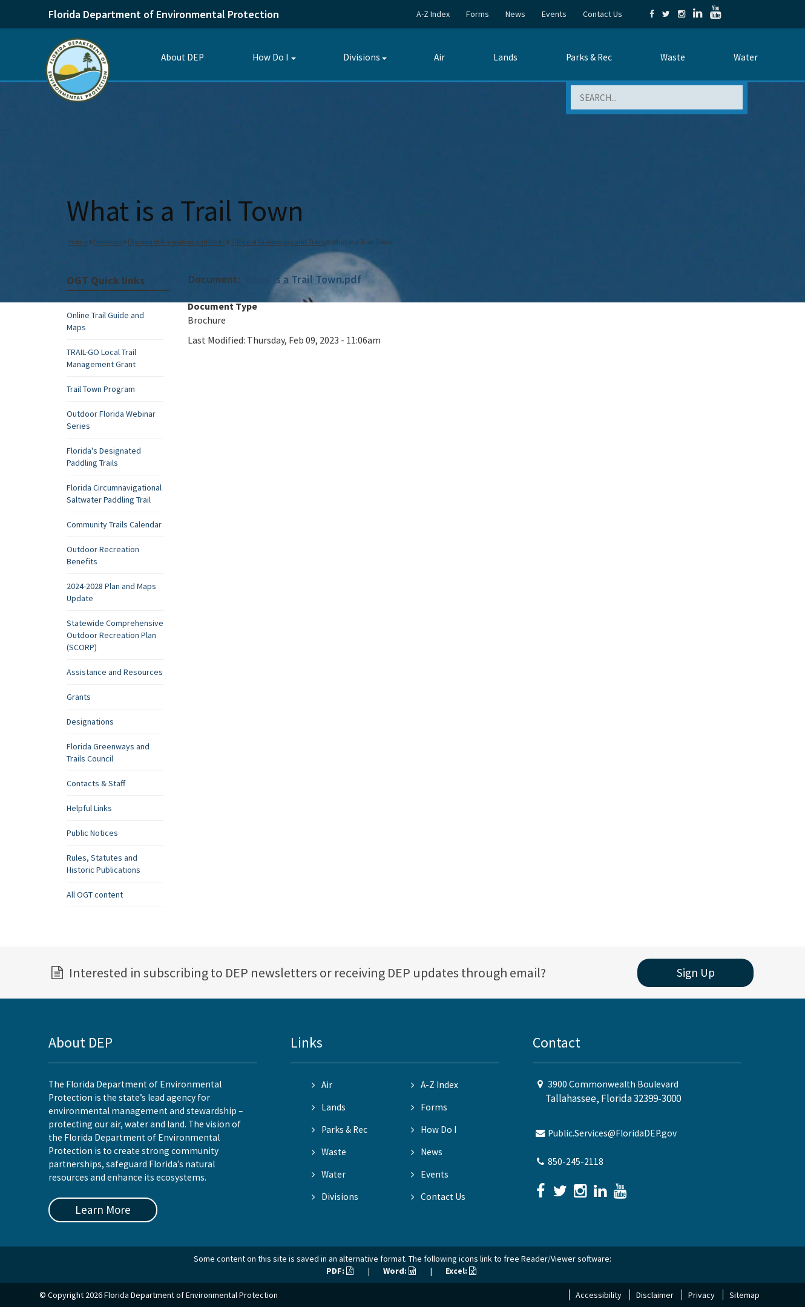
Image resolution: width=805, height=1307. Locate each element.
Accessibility (599, 1294)
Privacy (701, 1294)
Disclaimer (655, 1294)
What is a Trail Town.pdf (303, 279)
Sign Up (696, 972)
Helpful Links (89, 808)
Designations (90, 721)
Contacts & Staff (96, 783)
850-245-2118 (575, 1161)
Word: (399, 1270)
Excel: (460, 1270)
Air (439, 57)
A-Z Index (433, 13)
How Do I (270, 57)
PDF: (339, 1270)
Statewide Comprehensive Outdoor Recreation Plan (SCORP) (115, 635)
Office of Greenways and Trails (278, 241)
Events (554, 13)
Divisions (361, 57)
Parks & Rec (589, 57)
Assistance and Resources (115, 672)
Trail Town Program (101, 388)
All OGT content (95, 894)
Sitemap (744, 1294)
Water (746, 57)
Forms (477, 13)
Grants (79, 696)
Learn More (103, 1209)
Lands (505, 57)
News (515, 13)
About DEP (182, 57)
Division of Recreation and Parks (176, 241)
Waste (672, 57)
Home (78, 241)
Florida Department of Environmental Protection (163, 14)
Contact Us (602, 13)
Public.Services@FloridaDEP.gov (612, 1133)
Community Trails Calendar (114, 524)
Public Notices (92, 832)
